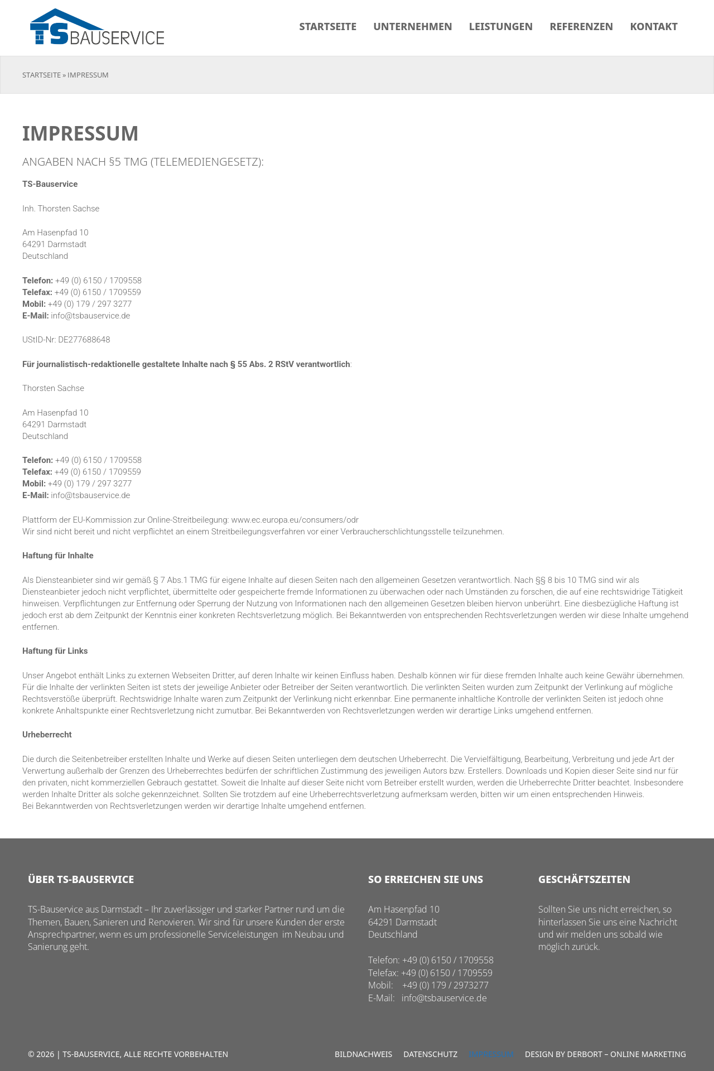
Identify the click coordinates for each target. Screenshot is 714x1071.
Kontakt (654, 26)
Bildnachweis (363, 1054)
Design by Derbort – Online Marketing (605, 1054)
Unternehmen (412, 26)
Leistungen (501, 26)
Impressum (491, 1054)
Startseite (328, 26)
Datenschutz (430, 1054)
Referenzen (581, 26)
